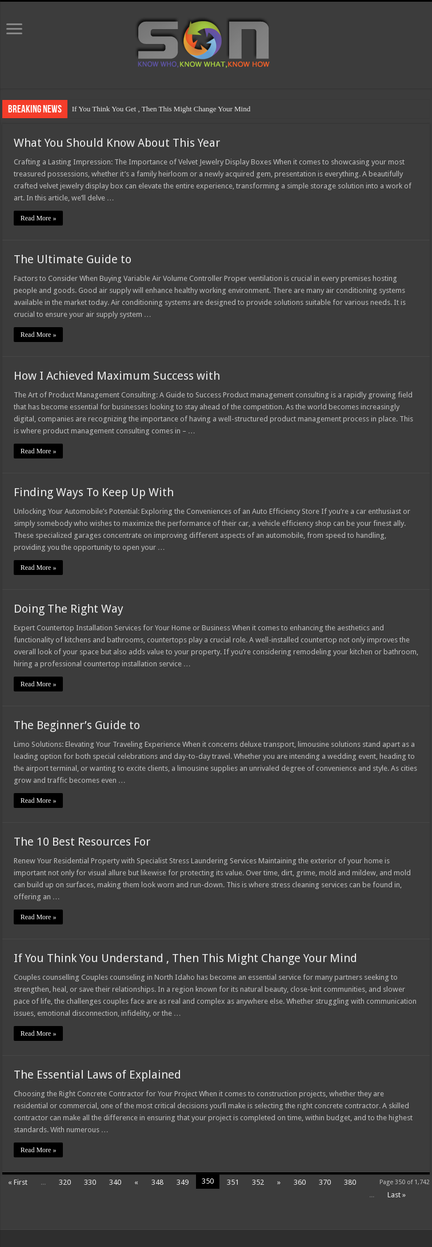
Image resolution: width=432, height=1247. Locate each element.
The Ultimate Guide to (72, 259)
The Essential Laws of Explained (97, 1074)
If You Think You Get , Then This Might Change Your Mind (161, 108)
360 (300, 1182)
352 (258, 1182)
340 (115, 1182)
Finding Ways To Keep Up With (94, 492)
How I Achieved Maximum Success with (117, 376)
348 (157, 1182)
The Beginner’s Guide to (77, 725)
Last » (396, 1194)
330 (90, 1182)
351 (233, 1182)
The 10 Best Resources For (82, 841)
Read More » (39, 218)
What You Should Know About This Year (117, 143)
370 (325, 1182)
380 (350, 1182)
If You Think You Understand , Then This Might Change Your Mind (185, 958)
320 (65, 1182)
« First (17, 1182)
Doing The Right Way (68, 609)
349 (183, 1182)
